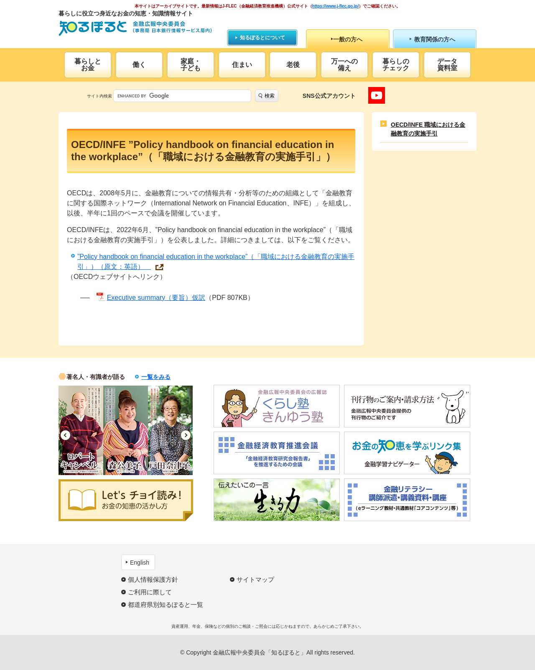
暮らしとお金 (87, 65)
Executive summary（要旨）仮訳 (156, 297)
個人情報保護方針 (153, 579)
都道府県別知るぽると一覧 (165, 604)
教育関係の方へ (434, 39)
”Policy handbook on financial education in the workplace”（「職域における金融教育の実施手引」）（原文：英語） (215, 261)
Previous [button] (65, 435)
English (139, 562)
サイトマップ (255, 579)
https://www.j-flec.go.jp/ (335, 6)
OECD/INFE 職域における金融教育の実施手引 (428, 129)
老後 (293, 64)
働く (139, 64)
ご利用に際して (150, 592)
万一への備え (344, 65)
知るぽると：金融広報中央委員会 (135, 28)
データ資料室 (447, 65)
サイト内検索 (99, 96)
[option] (81, 430)
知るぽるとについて (262, 38)
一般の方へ (347, 39)
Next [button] (186, 435)
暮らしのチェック (395, 65)
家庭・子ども (191, 65)
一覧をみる (156, 376)
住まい (242, 64)
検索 (270, 96)
